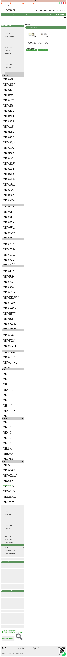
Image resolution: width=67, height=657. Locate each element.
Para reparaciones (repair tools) (20, 14)
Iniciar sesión (54, 3)
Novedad (61, 15)
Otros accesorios (32, 14)
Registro (49, 3)
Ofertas (54, 15)
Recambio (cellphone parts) (7, 14)
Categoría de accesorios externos (44, 14)
